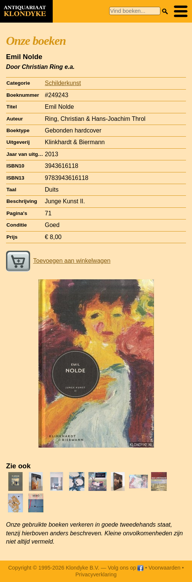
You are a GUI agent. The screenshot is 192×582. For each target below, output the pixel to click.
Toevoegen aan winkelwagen (58, 260)
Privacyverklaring (96, 574)
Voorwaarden (164, 568)
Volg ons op (125, 568)
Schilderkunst (63, 83)
